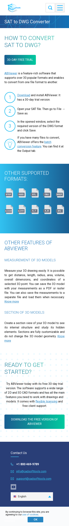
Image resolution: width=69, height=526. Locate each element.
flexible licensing (46, 401)
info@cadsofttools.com (31, 471)
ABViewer (10, 73)
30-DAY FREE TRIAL (20, 60)
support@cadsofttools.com (33, 478)
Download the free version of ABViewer (34, 422)
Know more (11, 301)
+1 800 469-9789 (27, 464)
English (19, 496)
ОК (35, 519)
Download (23, 95)
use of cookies (30, 514)
